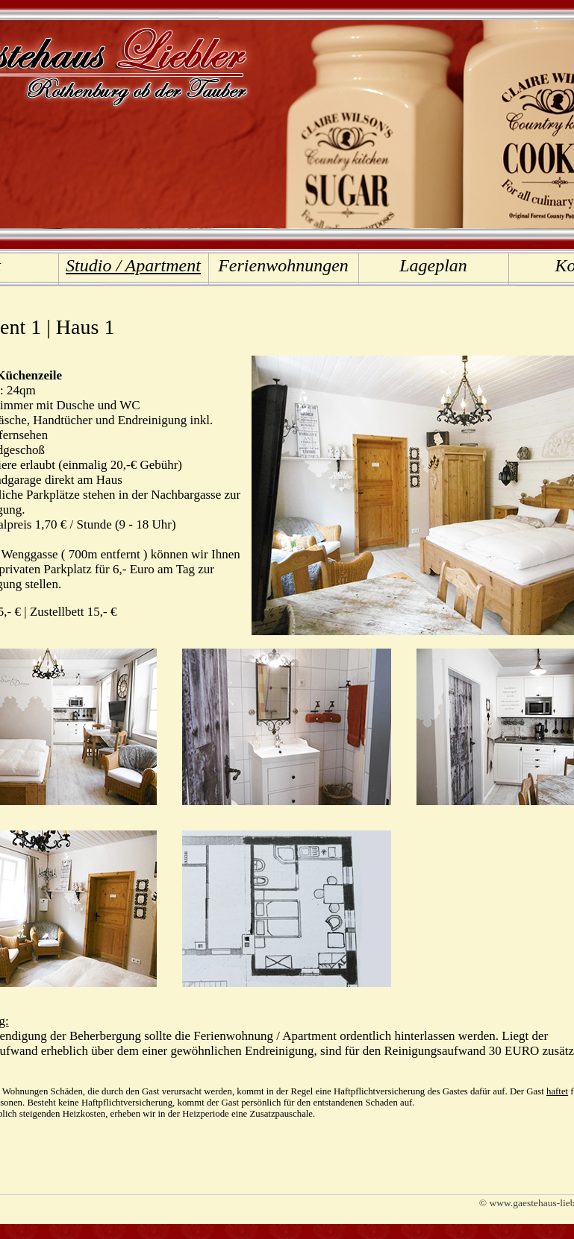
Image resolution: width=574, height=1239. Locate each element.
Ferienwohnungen (283, 265)
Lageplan (433, 265)
